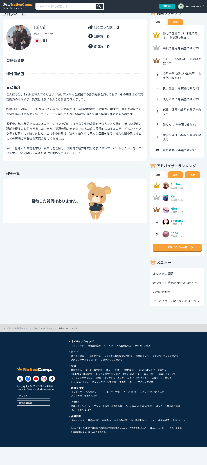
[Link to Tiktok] (52, 396)
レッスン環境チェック (108, 392)
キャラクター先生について (84, 414)
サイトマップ (77, 438)
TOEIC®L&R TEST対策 (81, 392)
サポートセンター (81, 428)
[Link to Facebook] (28, 396)
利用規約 (106, 438)
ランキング (76, 410)
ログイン (108, 363)
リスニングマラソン (166, 392)
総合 (194, 185)
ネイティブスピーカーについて (121, 410)
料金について (142, 374)
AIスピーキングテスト (138, 396)
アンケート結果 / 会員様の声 (108, 424)
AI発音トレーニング (161, 396)
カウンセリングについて (152, 410)
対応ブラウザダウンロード (84, 378)
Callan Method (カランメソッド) (153, 388)
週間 (158, 32)
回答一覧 (10, 183)
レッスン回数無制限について (118, 374)
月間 (176, 32)
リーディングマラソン (82, 396)
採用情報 (163, 438)
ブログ (122, 400)
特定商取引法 (120, 438)
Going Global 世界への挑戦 (138, 424)
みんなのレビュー (94, 410)
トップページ (77, 363)
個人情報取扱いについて (143, 438)
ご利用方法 (95, 374)
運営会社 (93, 438)
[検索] (99, 6)
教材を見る (76, 388)
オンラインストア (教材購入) (120, 388)
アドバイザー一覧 (177, 262)
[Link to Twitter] (20, 396)
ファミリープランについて (165, 374)
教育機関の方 (25, 420)
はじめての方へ (78, 374)
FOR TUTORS (142, 363)
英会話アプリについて (111, 378)
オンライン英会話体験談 (168, 424)
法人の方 (23, 413)
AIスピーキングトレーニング (110, 396)
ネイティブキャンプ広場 (104, 400)
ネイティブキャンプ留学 (141, 400)
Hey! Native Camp (80, 400)
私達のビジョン (180, 438)
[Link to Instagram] (44, 396)
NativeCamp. (194, 6)
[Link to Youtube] (36, 396)
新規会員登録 (94, 363)
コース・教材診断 (94, 388)
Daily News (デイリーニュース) (138, 392)
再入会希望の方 (124, 363)
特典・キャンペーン (80, 424)
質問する (166, 6)
